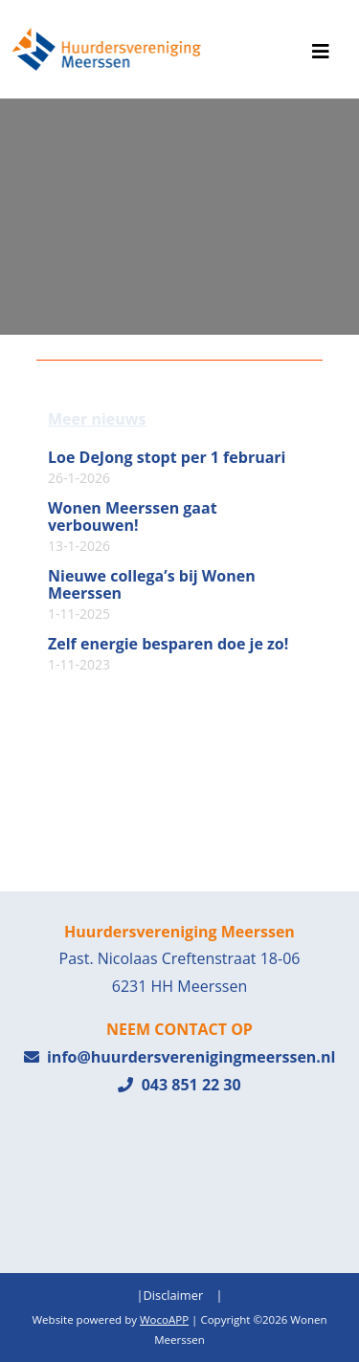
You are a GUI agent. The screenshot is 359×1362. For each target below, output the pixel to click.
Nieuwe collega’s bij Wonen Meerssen (152, 595)
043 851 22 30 (179, 1084)
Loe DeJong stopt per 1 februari (166, 468)
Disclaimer (174, 1295)
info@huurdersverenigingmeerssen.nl (180, 1056)
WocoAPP (164, 1319)
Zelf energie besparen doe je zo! (168, 654)
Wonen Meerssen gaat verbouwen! (132, 527)
